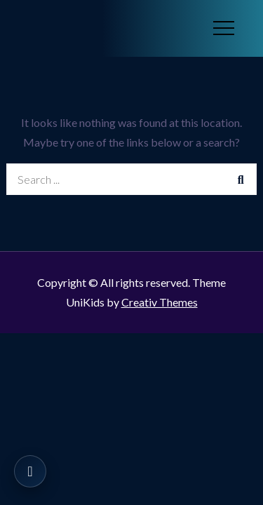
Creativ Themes (159, 302)
